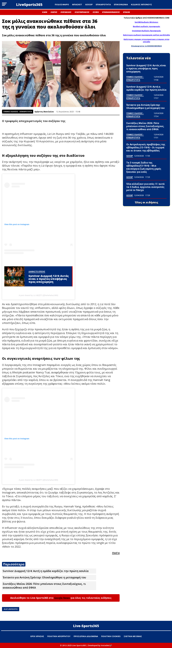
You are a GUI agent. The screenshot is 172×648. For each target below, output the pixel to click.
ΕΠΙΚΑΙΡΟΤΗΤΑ (103, 4)
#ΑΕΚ (44, 12)
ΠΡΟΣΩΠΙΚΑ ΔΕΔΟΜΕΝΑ (86, 636)
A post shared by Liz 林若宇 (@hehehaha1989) (38, 295)
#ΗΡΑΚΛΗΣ (65, 12)
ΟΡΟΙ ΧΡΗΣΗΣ (37, 636)
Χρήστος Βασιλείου (44, 111)
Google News (62, 597)
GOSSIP (89, 4)
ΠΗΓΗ (116, 553)
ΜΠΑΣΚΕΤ (77, 4)
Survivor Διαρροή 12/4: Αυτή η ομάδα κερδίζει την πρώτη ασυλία (46, 571)
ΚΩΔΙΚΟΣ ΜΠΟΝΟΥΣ (141, 4)
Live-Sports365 (86, 625)
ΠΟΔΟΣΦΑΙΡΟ (62, 4)
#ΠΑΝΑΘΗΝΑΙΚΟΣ (111, 12)
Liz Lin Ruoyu (11, 609)
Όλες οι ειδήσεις (146, 202)
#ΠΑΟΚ (126, 12)
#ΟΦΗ (96, 12)
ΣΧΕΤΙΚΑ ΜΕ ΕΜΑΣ (133, 636)
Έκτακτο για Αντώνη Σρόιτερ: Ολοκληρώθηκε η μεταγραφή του (44, 577)
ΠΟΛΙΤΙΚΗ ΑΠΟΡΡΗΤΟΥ (58, 636)
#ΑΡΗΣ (54, 12)
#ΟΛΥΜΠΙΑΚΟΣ (82, 12)
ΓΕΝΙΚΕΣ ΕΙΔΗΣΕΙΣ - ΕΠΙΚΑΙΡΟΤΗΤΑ (17, 111)
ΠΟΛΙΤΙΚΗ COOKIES (111, 636)
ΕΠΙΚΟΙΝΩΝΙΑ (121, 4)
